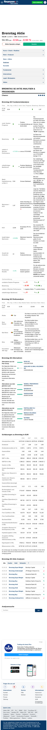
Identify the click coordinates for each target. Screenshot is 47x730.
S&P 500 (30, 712)
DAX (25, 710)
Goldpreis (6, 714)
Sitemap (5, 699)
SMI (36, 712)
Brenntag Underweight (16, 571)
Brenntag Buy (13, 574)
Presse (5, 697)
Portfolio (5, 718)
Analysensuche (8, 606)
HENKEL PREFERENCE (31, 384)
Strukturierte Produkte (22, 716)
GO (39, 610)
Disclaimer (38, 697)
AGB (36, 699)
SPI (12, 710)
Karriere (5, 695)
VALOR (4, 36)
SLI (16, 710)
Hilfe (22, 692)
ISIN (15, 36)
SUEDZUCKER (28, 393)
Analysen (6, 62)
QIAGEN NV (27, 388)
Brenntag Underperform (16, 598)
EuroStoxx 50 (32, 710)
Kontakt (5, 692)
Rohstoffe (33, 716)
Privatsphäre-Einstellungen (39, 702)
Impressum (38, 692)
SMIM (20, 710)
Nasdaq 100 (14, 712)
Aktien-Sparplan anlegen (12, 44)
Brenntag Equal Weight (16, 567)
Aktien (12, 714)
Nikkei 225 (23, 712)
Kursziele (6, 65)
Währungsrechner (15, 718)
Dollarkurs (25, 714)
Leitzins (30, 718)
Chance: (5, 95)
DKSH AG (27, 361)
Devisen (18, 714)
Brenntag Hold (13, 584)
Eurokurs (32, 714)
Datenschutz (38, 695)
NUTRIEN (27, 418)
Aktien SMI (6, 710)
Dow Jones (6, 712)
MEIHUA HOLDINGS (30, 413)
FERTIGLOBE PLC (29, 408)
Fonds (13, 716)
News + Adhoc (7, 59)
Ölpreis (24, 718)
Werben (23, 695)
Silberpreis (6, 716)
